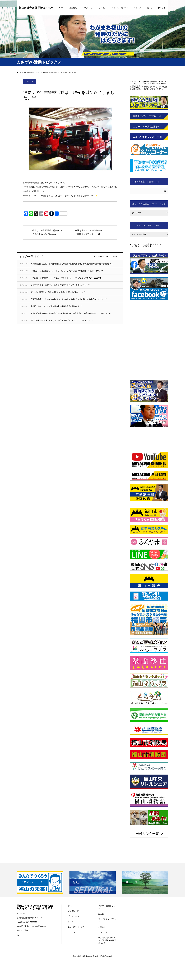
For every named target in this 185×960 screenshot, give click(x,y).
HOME (61, 8)
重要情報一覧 (73, 911)
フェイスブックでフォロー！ (107, 920)
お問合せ (161, 8)
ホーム (70, 906)
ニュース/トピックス (120, 8)
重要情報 (73, 8)
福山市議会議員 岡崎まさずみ (36, 7)
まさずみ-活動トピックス (106, 907)
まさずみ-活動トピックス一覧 (106, 256)
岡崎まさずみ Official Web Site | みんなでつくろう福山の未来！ (35, 907)
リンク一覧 (102, 932)
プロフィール (87, 8)
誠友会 (149, 8)
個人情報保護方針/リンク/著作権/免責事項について (107, 940)
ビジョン (102, 8)
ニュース (137, 8)
